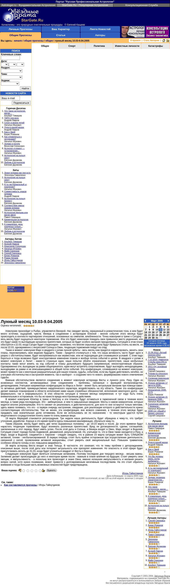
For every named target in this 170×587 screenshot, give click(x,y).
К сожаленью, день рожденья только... (13, 225)
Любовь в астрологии (14, 162)
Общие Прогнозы (20, 35)
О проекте (135, 40)
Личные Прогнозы (20, 29)
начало (18, 40)
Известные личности (127, 46)
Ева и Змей (9, 132)
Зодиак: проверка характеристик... (156, 478)
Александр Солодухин (15, 246)
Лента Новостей (100, 29)
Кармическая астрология (16, 219)
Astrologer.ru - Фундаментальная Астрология (28, 5)
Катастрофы (155, 46)
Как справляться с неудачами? (13, 137)
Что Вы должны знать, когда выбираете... (155, 458)
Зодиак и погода (12, 144)
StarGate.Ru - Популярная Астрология (85, 5)
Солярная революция (158, 378)
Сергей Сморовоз (12, 253)
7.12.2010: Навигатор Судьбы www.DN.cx (158, 360)
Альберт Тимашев (13, 241)
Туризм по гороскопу (158, 373)
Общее (45, 46)
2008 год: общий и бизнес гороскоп (157, 412)
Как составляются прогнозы (20, 485)
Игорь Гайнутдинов (13, 260)
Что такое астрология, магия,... (158, 488)
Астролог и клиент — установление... (14, 149)
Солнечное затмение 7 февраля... (158, 405)
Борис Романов (11, 255)
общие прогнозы (34, 40)
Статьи (60, 35)
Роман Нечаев (11, 258)
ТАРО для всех (11, 118)
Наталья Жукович (12, 248)
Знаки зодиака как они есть (17, 173)
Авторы (100, 35)
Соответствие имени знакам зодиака (14, 206)
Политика (99, 46)
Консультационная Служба (141, 5)
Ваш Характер (61, 29)
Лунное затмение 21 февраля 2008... (157, 398)
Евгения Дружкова (157, 546)
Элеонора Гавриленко (15, 262)
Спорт (72, 46)
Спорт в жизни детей (14, 122)
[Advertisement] (16, 275)
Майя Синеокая (12, 251)
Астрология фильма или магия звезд (157, 424)
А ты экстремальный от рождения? (158, 469)
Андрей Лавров (11, 244)
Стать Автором (151, 40)
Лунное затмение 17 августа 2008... (157, 384)
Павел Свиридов (156, 534)
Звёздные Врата (162, 576)
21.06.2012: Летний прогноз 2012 (157, 353)
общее (49, 40)
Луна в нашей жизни (14, 127)
